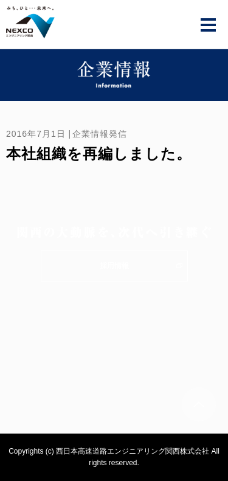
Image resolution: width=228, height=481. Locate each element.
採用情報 (114, 265)
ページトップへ (199, 404)
